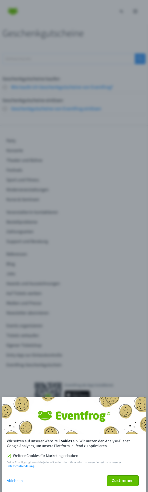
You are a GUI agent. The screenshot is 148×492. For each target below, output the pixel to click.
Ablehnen (15, 480)
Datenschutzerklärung (20, 466)
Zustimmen (123, 481)
